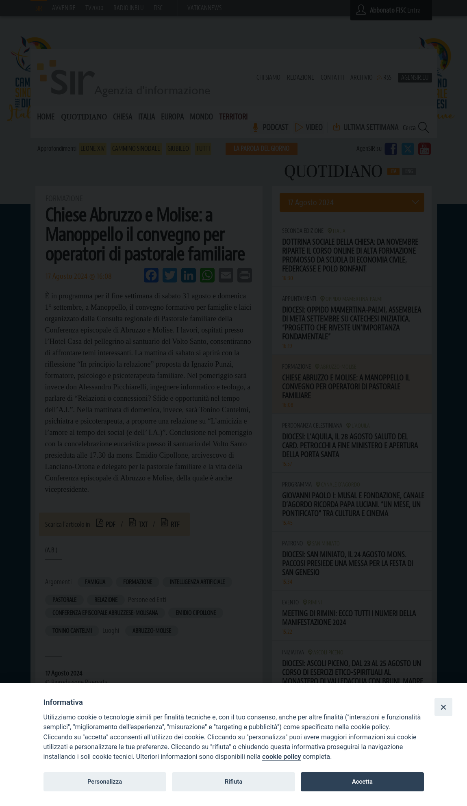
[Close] (443, 707)
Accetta (362, 781)
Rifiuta (233, 781)
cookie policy (281, 756)
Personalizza (104, 781)
